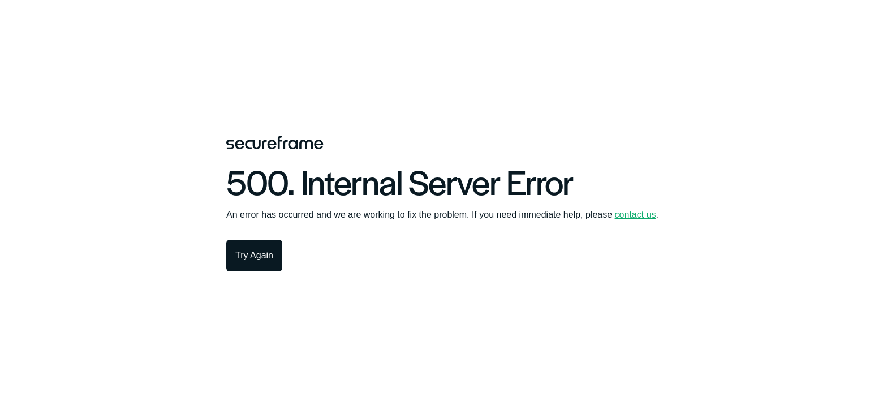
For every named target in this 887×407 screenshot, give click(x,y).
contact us (635, 214)
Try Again (254, 255)
